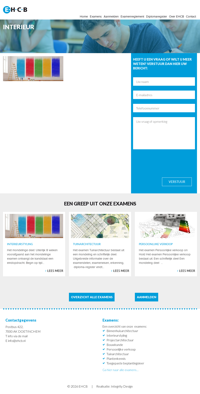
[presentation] (163, 163)
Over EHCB (176, 16)
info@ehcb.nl (17, 340)
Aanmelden (111, 16)
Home (84, 16)
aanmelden (146, 297)
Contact (191, 16)
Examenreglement (132, 16)
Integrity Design (122, 386)
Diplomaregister (156, 16)
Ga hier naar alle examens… (120, 370)
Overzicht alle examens (92, 297)
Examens (96, 16)
